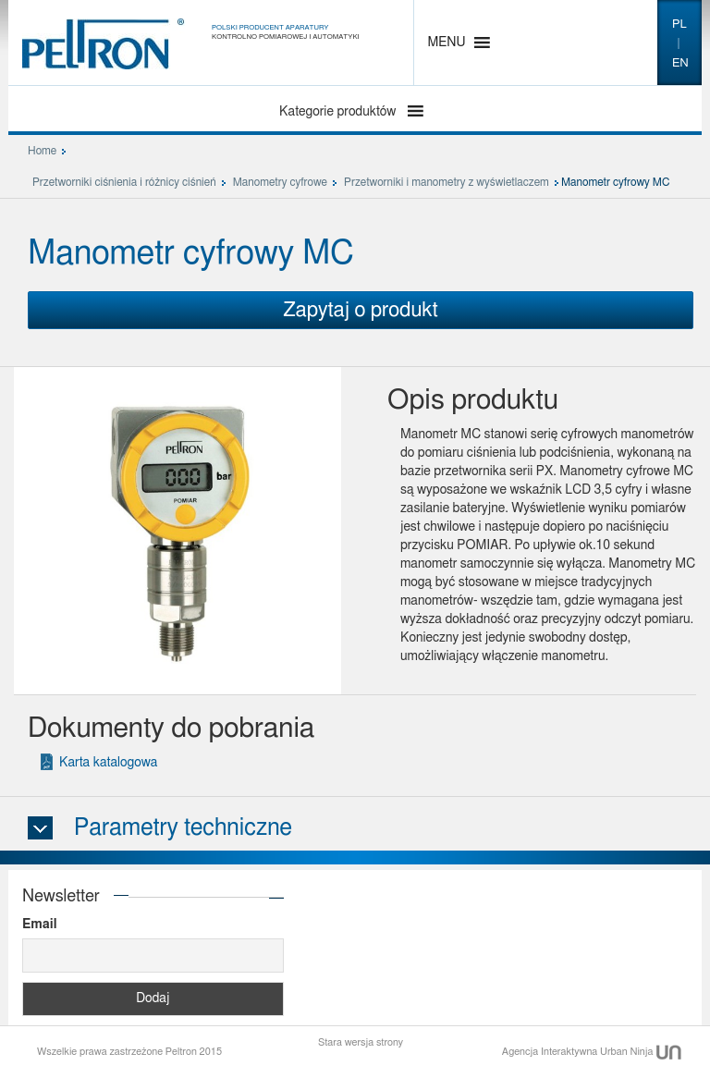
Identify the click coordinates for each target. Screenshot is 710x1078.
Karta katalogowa (108, 762)
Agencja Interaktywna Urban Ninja (591, 1052)
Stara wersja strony (360, 1042)
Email (39, 924)
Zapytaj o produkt (360, 310)
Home (42, 150)
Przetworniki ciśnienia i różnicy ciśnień (124, 182)
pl (679, 24)
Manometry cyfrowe (280, 182)
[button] (447, 42)
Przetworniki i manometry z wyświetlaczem (446, 182)
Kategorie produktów (339, 111)
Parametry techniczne (183, 827)
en (680, 63)
